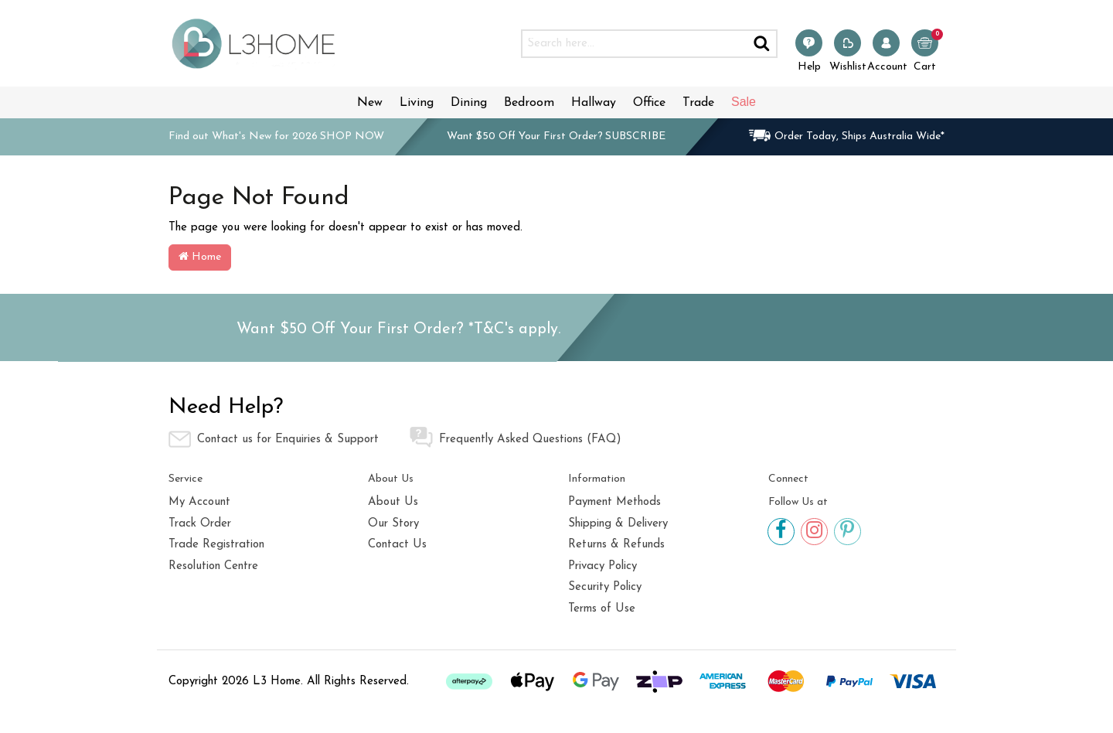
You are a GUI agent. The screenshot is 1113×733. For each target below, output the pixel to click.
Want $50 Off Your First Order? (556, 136)
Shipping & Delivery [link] (618, 524)
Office (649, 103)
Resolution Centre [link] (213, 566)
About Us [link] (393, 502)
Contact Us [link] (397, 545)
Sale (743, 101)
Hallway (593, 103)
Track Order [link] (199, 524)
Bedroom (529, 103)
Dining (469, 103)
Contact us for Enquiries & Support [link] (273, 439)
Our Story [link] (393, 524)
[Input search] (634, 43)
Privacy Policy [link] (602, 566)
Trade (698, 103)
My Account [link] (199, 502)
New (370, 103)
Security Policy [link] (605, 587)
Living (417, 103)
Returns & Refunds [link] (616, 545)
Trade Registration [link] (216, 545)
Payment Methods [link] (614, 502)
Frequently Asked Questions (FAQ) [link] (515, 437)
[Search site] (762, 43)
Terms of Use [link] (601, 609)
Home (200, 257)
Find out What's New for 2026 (276, 136)
